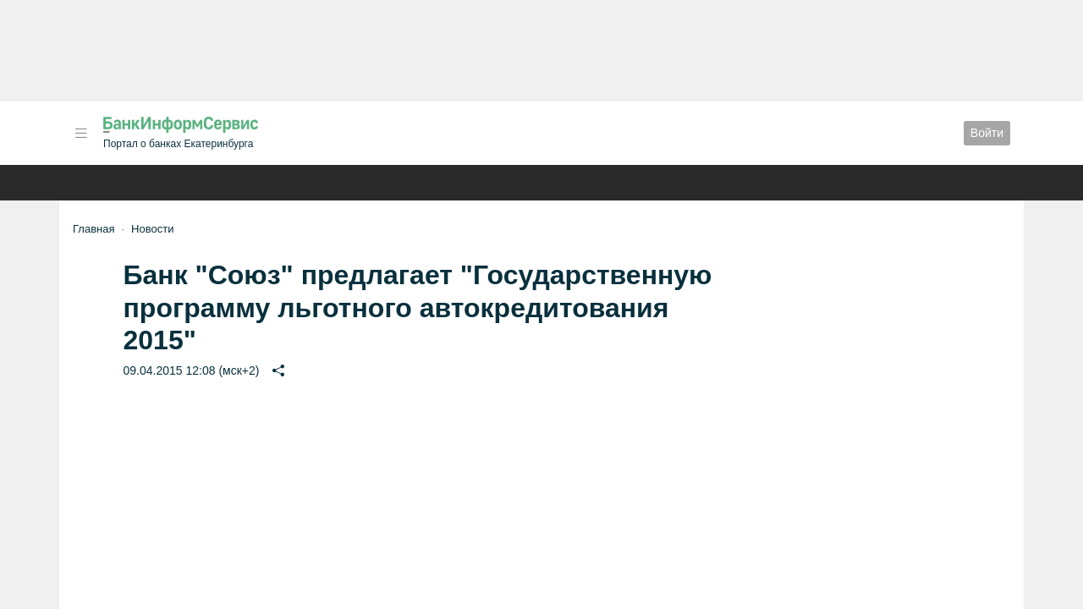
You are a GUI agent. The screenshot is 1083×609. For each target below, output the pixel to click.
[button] (81, 133)
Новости (152, 228)
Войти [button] (986, 133)
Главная (93, 228)
